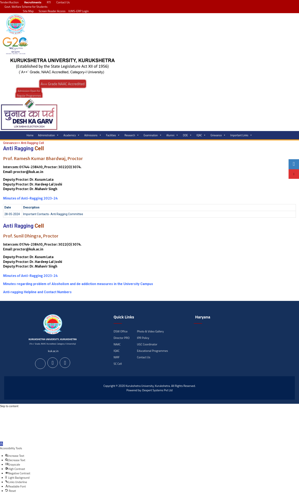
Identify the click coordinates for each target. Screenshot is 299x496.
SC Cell (118, 363)
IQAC (201, 135)
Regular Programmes (29, 95)
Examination (153, 135)
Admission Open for (29, 91)
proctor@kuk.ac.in (28, 172)
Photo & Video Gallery (150, 331)
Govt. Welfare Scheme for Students (26, 6)
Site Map (27, 11)
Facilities (113, 135)
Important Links (241, 135)
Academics (71, 135)
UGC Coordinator (147, 344)
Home (30, 135)
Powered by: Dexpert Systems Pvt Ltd (150, 390)
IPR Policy (143, 338)
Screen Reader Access (51, 11)
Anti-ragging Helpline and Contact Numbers (37, 292)
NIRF (117, 357)
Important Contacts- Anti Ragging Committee (53, 214)
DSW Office (121, 331)
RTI (49, 2)
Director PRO (121, 338)
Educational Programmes (152, 350)
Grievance (218, 135)
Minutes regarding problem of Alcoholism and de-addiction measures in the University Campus (78, 284)
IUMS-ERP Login (78, 11)
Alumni (172, 135)
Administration (48, 135)
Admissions (92, 135)
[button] (1, 444)
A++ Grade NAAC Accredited (63, 84)
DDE (187, 135)
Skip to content (9, 406)
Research (131, 135)
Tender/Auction (9, 2)
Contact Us (63, 2)
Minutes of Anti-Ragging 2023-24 (30, 198)
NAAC (117, 344)
